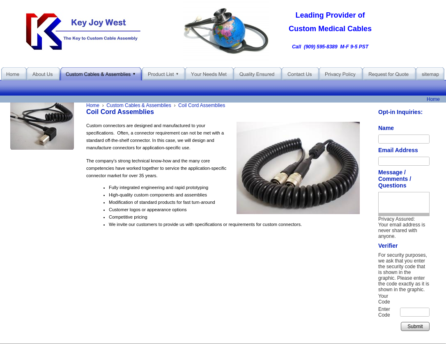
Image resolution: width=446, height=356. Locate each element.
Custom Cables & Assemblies (138, 105)
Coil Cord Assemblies (201, 105)
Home (433, 99)
